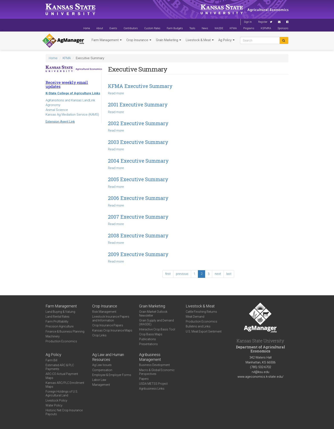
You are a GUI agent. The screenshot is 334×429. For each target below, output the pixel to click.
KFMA (233, 28)
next (218, 274)
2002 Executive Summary (138, 123)
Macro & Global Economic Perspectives (157, 372)
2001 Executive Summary (138, 104)
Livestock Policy (56, 400)
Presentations (148, 344)
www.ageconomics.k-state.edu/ (261, 377)
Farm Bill (51, 360)
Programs (248, 28)
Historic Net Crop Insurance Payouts (64, 412)
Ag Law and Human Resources (108, 357)
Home (86, 28)
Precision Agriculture (59, 326)
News (205, 28)
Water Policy (54, 405)
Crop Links (99, 335)
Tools (192, 28)
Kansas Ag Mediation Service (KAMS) (72, 114)
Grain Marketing (168, 40)
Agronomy (53, 105)
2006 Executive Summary (138, 198)
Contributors (131, 28)
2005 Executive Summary (138, 179)
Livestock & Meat (200, 40)
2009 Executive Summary (138, 254)
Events (113, 28)
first (168, 274)
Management (101, 384)
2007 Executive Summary (138, 217)
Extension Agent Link (60, 121)
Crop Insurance (138, 40)
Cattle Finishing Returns (201, 311)
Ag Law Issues (102, 365)
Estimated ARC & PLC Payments (60, 367)
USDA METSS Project (153, 383)
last (228, 274)
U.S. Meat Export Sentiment (204, 331)
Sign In (248, 21)
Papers (144, 378)
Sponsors (283, 28)
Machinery (53, 336)
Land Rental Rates (57, 316)
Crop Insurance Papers (107, 325)
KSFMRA (266, 28)
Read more (116, 93)
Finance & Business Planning (65, 331)
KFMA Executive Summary (140, 86)
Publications (147, 339)
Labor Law (99, 380)
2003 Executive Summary (138, 142)
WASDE (219, 28)
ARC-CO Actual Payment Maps (62, 375)
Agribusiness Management (150, 357)
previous (182, 274)
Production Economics (61, 341)
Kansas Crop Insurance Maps (112, 330)
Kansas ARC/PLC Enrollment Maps (65, 384)
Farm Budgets (175, 28)
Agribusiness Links (151, 388)
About (99, 28)
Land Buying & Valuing (60, 311)
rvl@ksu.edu (260, 372)
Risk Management (104, 311)
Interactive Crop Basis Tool (157, 329)
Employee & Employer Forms (111, 375)
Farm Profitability (57, 321)
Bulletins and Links (198, 326)
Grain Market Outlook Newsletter (153, 313)
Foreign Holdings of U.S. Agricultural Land (62, 393)
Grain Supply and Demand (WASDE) (156, 322)
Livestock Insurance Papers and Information (110, 318)
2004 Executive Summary (138, 161)
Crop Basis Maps (150, 334)
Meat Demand (195, 316)
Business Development (154, 365)
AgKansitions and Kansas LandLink (70, 100)
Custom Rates (152, 28)
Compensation (102, 370)
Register (262, 21)
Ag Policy (226, 40)
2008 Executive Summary (138, 235)
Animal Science (57, 110)
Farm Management (107, 40)
